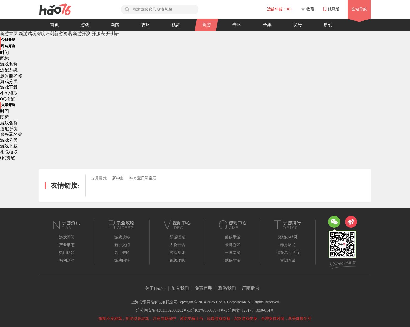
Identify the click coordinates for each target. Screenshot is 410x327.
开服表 (98, 33)
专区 (236, 24)
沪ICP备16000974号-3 (209, 310)
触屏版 (331, 9)
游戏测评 (177, 253)
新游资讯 (63, 33)
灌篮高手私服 (287, 253)
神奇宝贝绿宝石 (142, 178)
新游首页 (9, 33)
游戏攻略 (122, 237)
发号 (297, 24)
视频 (176, 24)
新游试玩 (27, 33)
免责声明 (203, 288)
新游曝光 (177, 237)
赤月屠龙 (99, 178)
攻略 (145, 24)
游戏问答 (122, 260)
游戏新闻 (67, 237)
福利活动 (67, 260)
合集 (267, 24)
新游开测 (82, 33)
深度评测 (45, 33)
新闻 (115, 24)
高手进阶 (122, 253)
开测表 (112, 33)
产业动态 (67, 245)
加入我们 (180, 288)
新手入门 (122, 245)
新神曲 (118, 178)
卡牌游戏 (232, 245)
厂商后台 (250, 288)
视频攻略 (177, 260)
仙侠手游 (232, 237)
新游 (206, 24)
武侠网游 (232, 260)
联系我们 (227, 288)
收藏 (307, 9)
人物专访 (177, 245)
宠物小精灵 (288, 237)
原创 (328, 24)
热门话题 (67, 253)
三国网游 (232, 253)
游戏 (84, 24)
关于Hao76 (155, 288)
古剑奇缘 (288, 260)
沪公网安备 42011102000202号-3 (163, 310)
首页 (54, 24)
